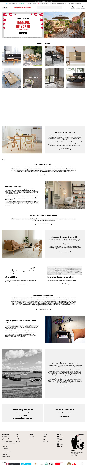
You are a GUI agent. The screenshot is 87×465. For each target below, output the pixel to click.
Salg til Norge (4, 454)
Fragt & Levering (5, 438)
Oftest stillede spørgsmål (7, 441)
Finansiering (4, 444)
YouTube (60, 444)
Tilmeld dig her (22, 284)
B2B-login (45, 439)
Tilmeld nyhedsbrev (6, 456)
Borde (37, 11)
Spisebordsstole (44, 11)
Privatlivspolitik (5, 448)
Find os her (64, 283)
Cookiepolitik (4, 446)
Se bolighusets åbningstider (65, 386)
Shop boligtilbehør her (43, 309)
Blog (30, 439)
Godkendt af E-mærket (11, 3)
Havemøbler (58, 11)
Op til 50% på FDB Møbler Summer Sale (43, 1)
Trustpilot (4, 159)
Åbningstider (18, 438)
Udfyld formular (64, 416)
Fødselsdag (32, 438)
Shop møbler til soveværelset (13, 340)
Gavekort (45, 436)
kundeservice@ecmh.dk (23, 418)
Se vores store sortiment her (44, 223)
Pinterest (60, 446)
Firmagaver (45, 441)
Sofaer (32, 11)
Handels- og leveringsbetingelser (8, 443)
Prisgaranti (18, 441)
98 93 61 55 (22, 416)
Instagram (60, 439)
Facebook (60, 437)
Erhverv (3, 452)
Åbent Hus (32, 436)
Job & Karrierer (19, 439)
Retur (3, 439)
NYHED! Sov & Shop (6, 436)
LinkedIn (59, 441)
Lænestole (51, 11)
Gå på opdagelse (65, 148)
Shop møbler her (43, 174)
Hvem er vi (18, 436)
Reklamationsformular (6, 451)
